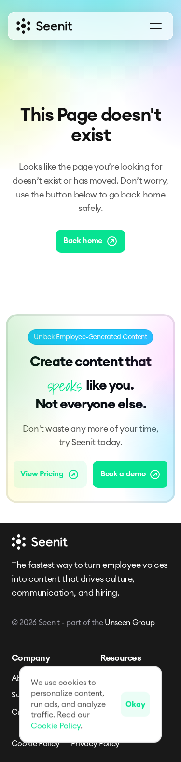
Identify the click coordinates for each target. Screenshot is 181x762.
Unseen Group (129, 623)
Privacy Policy (95, 744)
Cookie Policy (36, 744)
